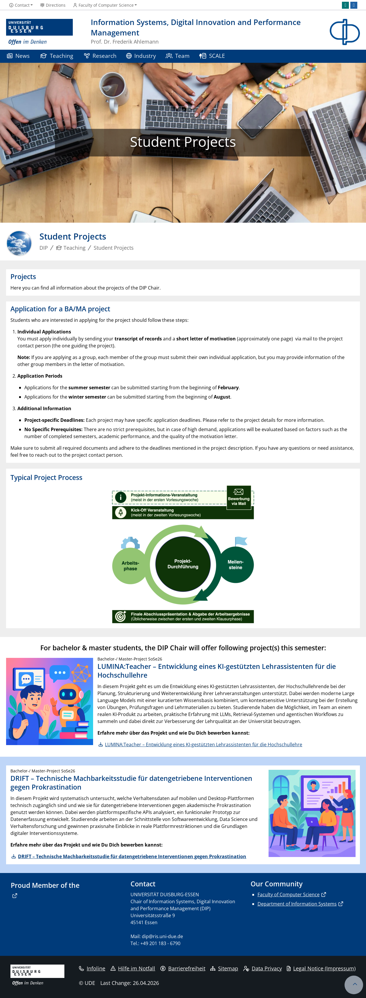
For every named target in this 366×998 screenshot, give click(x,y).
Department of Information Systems (297, 904)
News (18, 56)
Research (100, 56)
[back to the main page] (345, 32)
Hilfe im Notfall (132, 968)
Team (178, 56)
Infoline (92, 968)
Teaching (57, 56)
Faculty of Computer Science (289, 894)
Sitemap (224, 968)
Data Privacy (262, 968)
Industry (141, 56)
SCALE (212, 56)
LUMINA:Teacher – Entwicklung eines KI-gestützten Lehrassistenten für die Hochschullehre (203, 744)
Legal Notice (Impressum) (321, 968)
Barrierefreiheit (182, 968)
